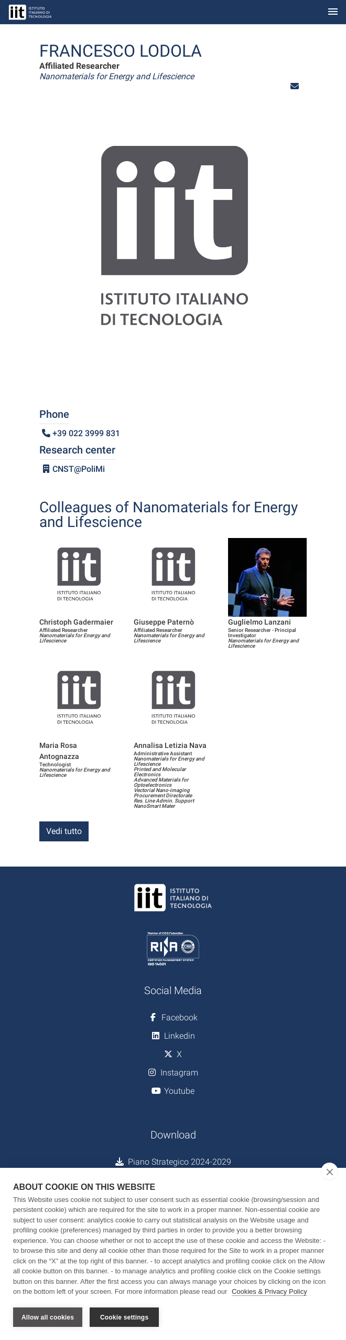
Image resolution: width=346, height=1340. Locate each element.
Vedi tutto (64, 831)
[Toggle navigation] (333, 12)
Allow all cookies (47, 1317)
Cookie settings (124, 1317)
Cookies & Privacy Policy (269, 1292)
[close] (329, 1171)
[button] (294, 86)
